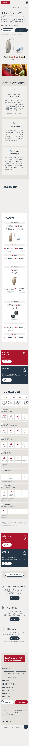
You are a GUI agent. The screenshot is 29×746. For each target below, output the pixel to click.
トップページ (9, 7)
